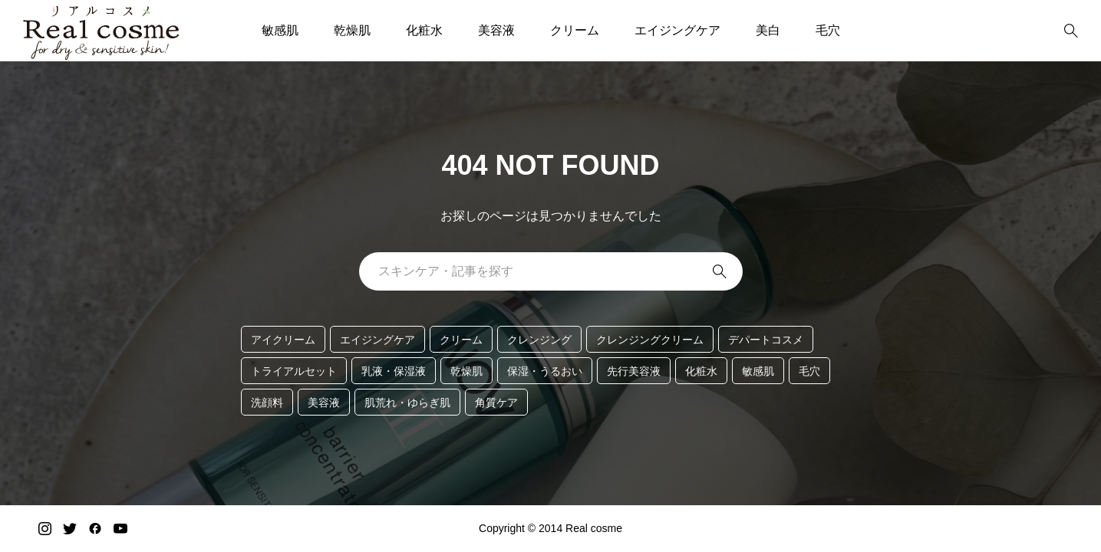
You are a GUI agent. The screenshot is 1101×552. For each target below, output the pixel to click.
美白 (768, 30)
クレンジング (539, 340)
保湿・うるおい (544, 371)
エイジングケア (677, 30)
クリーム (574, 30)
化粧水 (424, 30)
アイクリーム (283, 340)
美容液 (496, 30)
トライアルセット (294, 371)
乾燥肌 (352, 30)
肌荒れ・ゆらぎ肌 (407, 402)
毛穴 (828, 30)
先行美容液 (634, 371)
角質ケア (496, 402)
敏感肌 (280, 30)
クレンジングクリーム (650, 340)
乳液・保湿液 (393, 371)
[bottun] (1070, 31)
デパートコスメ (765, 340)
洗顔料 (267, 402)
